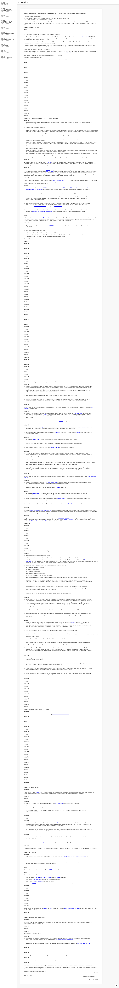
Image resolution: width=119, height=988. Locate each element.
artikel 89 (34, 883)
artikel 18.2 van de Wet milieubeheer (36, 861)
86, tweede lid (58, 877)
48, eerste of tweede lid (46, 877)
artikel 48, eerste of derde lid (51, 482)
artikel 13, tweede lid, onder (48, 187)
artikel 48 (71, 519)
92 (50, 908)
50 (71, 503)
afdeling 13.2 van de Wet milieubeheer (34, 189)
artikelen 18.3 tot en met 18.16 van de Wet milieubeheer (74, 856)
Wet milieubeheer (69, 52)
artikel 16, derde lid (37, 879)
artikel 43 (66, 519)
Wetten (24, 2)
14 (39, 877)
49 (42, 792)
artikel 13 (49, 162)
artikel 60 (73, 622)
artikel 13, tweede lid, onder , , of (61, 180)
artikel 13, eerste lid (59, 803)
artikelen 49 (66, 503)
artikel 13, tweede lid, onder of (47, 217)
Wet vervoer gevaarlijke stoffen (83, 943)
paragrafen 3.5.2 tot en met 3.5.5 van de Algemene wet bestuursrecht (73, 187)
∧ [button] (116, 985)
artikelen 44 (38, 792)
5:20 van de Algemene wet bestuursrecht (46, 842)
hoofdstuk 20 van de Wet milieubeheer (60, 714)
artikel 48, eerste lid (36, 493)
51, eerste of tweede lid (46, 510)
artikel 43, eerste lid (78, 413)
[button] (18, 2)
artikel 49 (58, 487)
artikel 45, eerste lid (83, 427)
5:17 (34, 842)
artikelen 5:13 (30, 842)
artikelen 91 (45, 908)
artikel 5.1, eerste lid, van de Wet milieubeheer (38, 520)
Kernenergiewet (85, 36)
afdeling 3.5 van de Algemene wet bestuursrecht (42, 211)
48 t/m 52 (67, 518)
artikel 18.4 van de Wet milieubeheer (72, 908)
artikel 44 (46, 414)
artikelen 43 (61, 518)
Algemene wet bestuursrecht (40, 206)
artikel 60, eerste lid (39, 881)
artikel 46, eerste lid (54, 447)
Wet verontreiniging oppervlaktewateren (64, 939)
